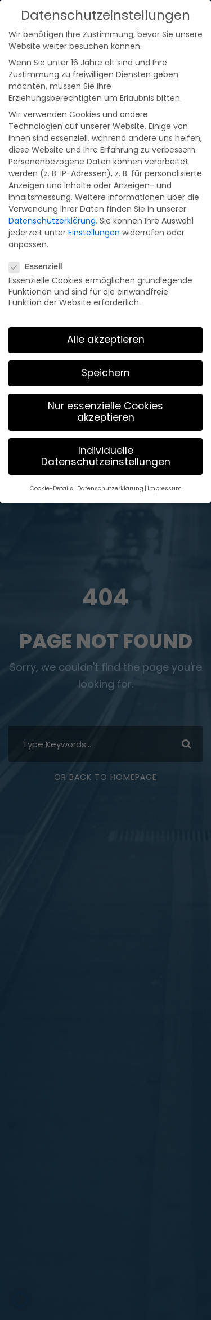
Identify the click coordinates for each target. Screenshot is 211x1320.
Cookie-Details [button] (58, 441)
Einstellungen (84, 187)
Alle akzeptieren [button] (105, 293)
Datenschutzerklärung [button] (110, 441)
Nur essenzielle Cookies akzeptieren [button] (106, 365)
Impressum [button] (157, 441)
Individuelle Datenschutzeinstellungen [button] (105, 410)
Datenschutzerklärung (46, 176)
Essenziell (40, 220)
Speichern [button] (105, 326)
